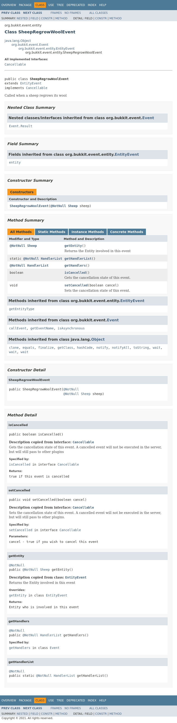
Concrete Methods (126, 232)
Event (148, 118)
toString (141, 347)
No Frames (73, 12)
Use (51, 5)
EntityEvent (30, 83)
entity (15, 162)
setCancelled (76, 285)
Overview (8, 5)
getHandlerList (78, 258)
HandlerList (51, 258)
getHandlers (75, 265)
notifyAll (121, 347)
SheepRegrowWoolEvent (29, 206)
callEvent (18, 328)
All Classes (98, 12)
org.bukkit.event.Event (30, 44)
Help (102, 5)
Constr (47, 18)
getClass (65, 347)
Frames (56, 12)
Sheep (73, 206)
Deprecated (76, 5)
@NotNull (58, 206)
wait (157, 347)
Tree (60, 5)
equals (28, 347)
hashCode (84, 347)
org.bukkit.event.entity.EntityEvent (46, 48)
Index (92, 5)
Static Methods (51, 232)
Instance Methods (87, 232)
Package (25, 5)
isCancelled (75, 272)
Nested (22, 18)
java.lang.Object (18, 41)
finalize (45, 347)
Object (98, 339)
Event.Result (20, 126)
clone (14, 347)
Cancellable (15, 64)
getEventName (42, 328)
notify (102, 347)
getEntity (73, 246)
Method (61, 18)
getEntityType (21, 309)
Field (34, 18)
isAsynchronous (71, 328)
